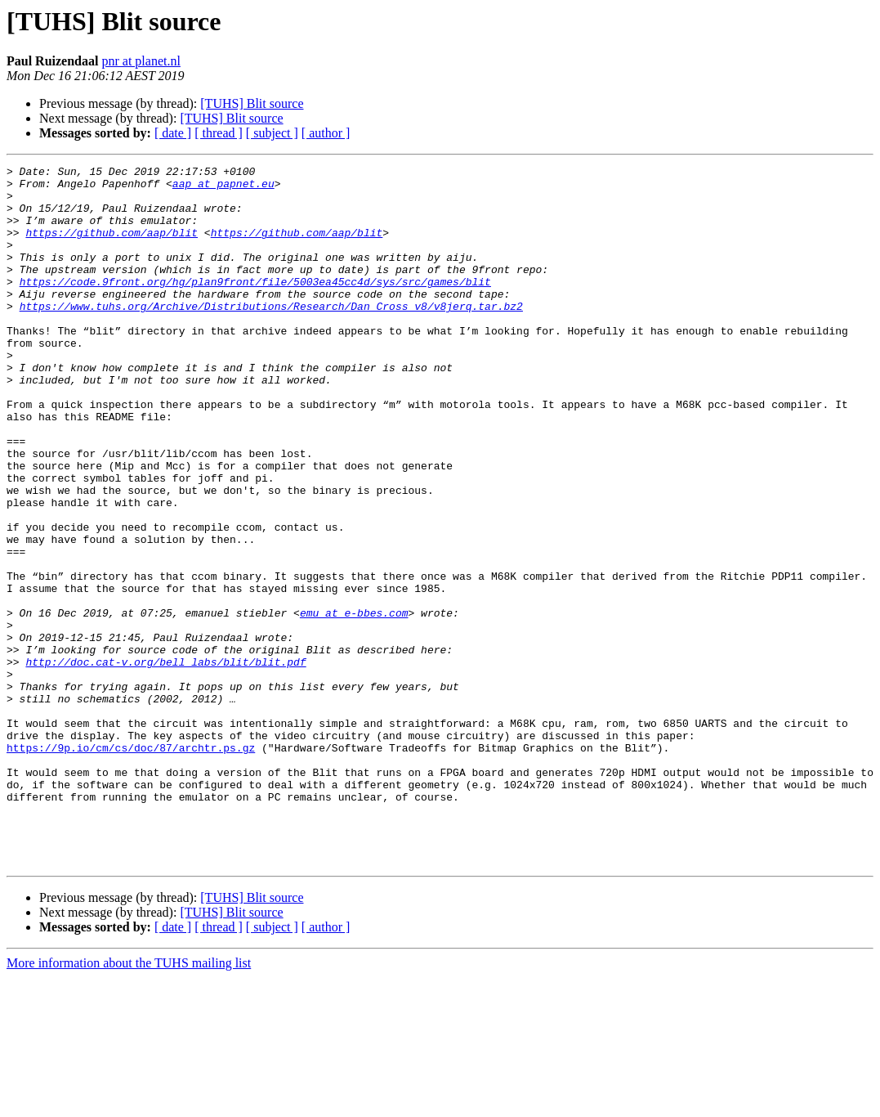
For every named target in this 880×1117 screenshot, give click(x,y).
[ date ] (172, 133)
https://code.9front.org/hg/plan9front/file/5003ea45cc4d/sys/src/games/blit (255, 305)
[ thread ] (218, 133)
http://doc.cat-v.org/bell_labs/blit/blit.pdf (165, 762)
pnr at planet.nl (140, 61)
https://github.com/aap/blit (111, 247)
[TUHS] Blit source (251, 103)
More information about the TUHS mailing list (129, 1103)
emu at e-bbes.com (354, 703)
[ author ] (326, 133)
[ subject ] (272, 133)
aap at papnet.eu (223, 188)
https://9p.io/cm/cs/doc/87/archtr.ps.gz (131, 865)
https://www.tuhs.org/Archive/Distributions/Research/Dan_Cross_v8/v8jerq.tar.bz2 (271, 335)
